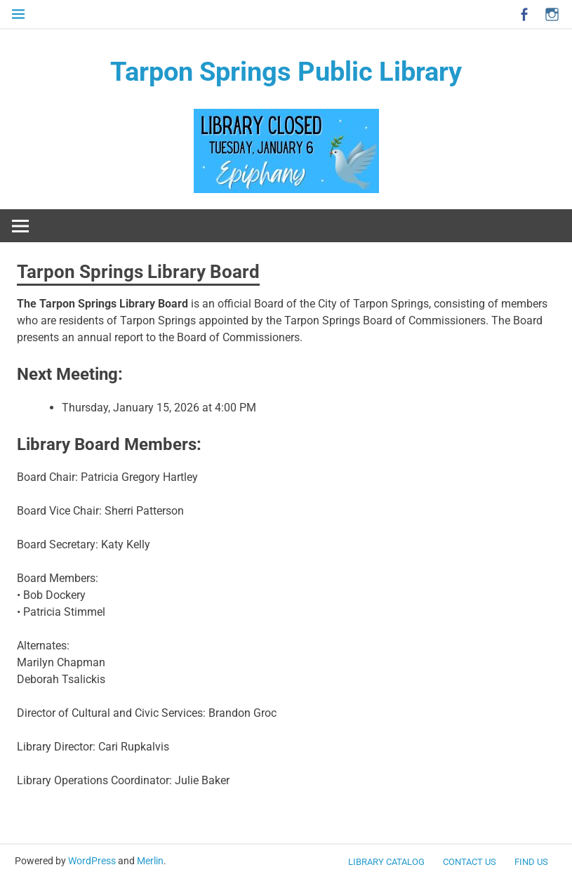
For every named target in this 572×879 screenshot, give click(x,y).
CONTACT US (469, 862)
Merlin (150, 860)
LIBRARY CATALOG (386, 862)
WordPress (92, 860)
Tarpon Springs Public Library (286, 71)
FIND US (531, 862)
